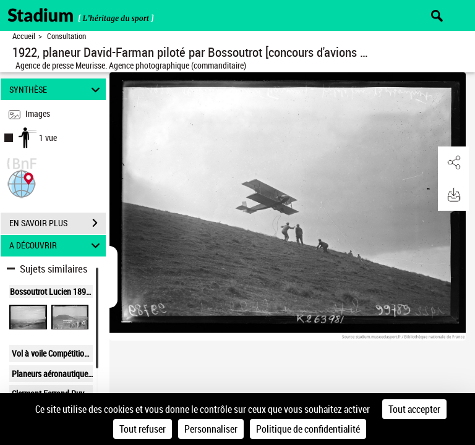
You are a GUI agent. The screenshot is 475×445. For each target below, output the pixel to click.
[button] (21, 183)
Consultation (66, 36)
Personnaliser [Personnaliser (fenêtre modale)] (211, 429)
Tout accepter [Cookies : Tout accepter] (414, 409)
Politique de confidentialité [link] (308, 429)
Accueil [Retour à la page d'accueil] (23, 36)
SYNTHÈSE (56, 89)
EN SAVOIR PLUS (57, 223)
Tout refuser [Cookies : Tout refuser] (142, 429)
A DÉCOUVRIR (56, 245)
